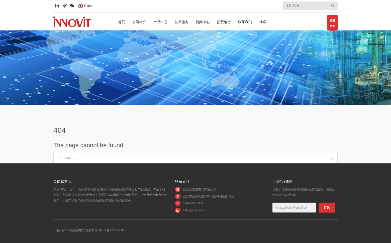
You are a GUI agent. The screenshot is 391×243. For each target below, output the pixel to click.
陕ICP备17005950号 (112, 230)
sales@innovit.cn (194, 210)
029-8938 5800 (193, 203)
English (86, 5)
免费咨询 (332, 24)
